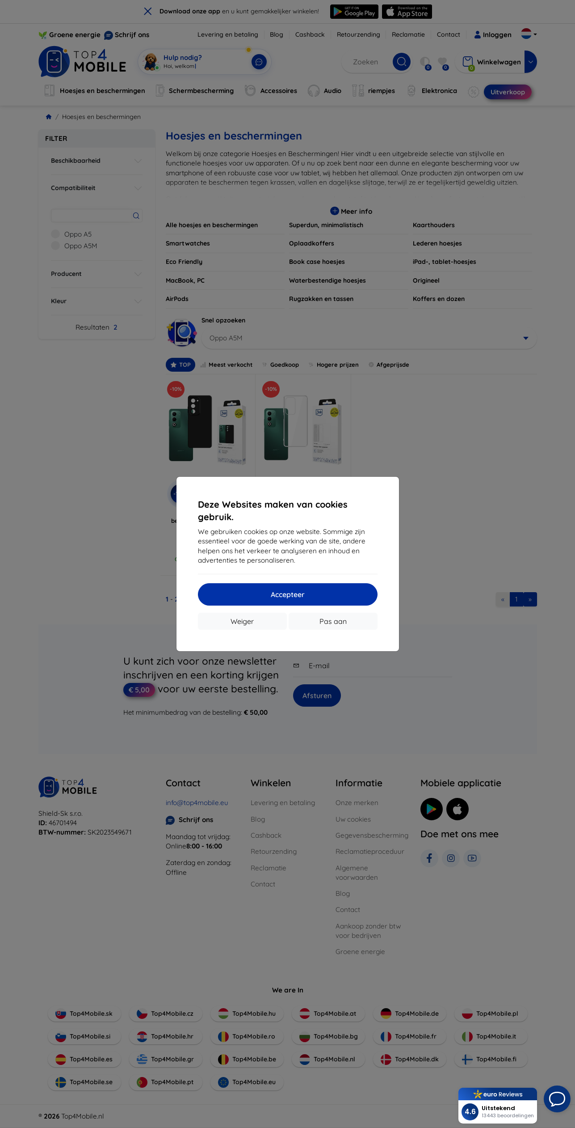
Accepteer (288, 594)
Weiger (242, 621)
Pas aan (333, 621)
